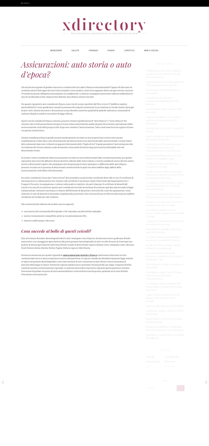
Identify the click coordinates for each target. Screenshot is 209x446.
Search (26, 3)
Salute (75, 50)
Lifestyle (129, 50)
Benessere (56, 50)
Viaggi (111, 50)
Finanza (93, 50)
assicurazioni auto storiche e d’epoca (80, 255)
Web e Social (151, 50)
